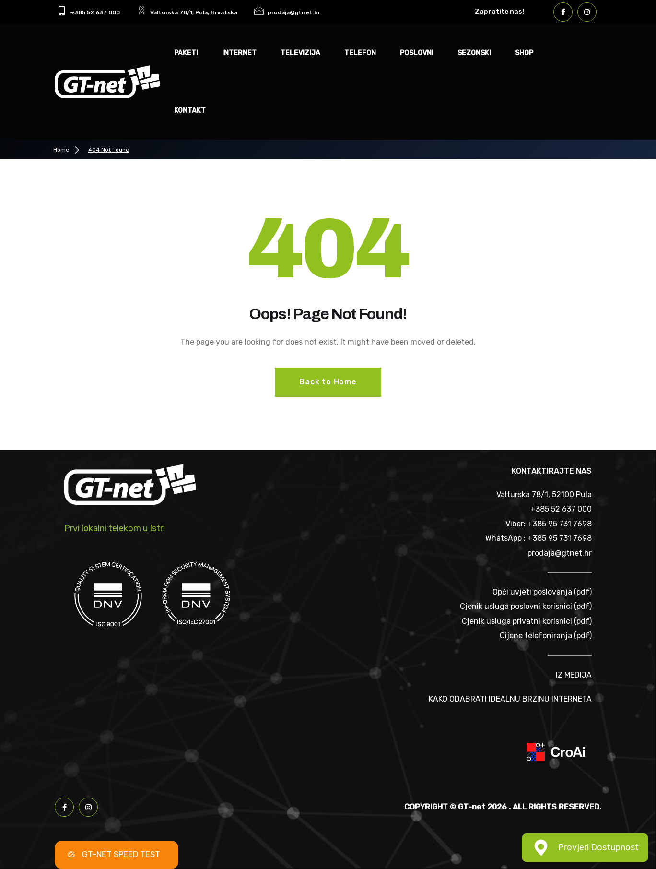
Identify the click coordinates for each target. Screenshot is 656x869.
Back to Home (328, 381)
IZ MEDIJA (574, 674)
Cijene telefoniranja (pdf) (546, 635)
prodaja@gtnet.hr (559, 553)
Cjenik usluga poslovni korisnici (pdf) (526, 606)
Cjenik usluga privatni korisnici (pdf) (527, 621)
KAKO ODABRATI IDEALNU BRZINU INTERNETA (510, 698)
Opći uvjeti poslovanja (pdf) (542, 591)
